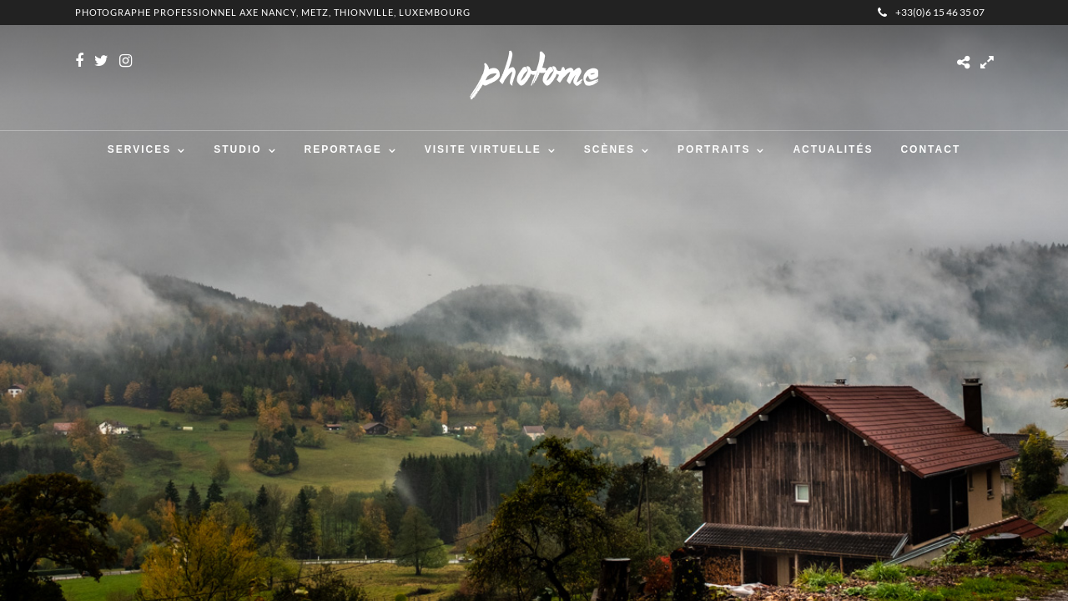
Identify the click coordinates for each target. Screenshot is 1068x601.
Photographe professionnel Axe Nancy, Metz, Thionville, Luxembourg (273, 12)
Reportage (343, 149)
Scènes (609, 149)
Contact (930, 149)
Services (139, 149)
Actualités (833, 149)
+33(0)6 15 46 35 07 (931, 12)
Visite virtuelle (483, 149)
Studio (237, 149)
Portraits (714, 149)
